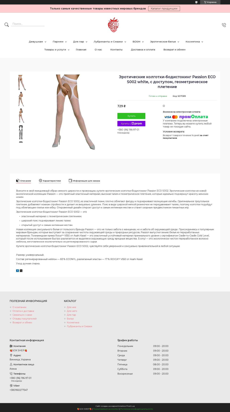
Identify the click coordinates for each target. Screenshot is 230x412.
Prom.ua (130, 406)
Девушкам (36, 41)
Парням (58, 41)
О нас (98, 49)
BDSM (136, 41)
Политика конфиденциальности (136, 409)
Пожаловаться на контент (106, 409)
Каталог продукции (164, 8)
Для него (72, 311)
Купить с (131, 123)
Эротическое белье (163, 41)
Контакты (116, 49)
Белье (70, 318)
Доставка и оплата (143, 49)
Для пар (78, 41)
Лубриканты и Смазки (108, 41)
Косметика (193, 41)
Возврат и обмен (174, 49)
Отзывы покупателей (24, 318)
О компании (19, 307)
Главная (81, 49)
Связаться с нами (22, 314)
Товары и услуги (55, 49)
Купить (131, 116)
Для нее (71, 307)
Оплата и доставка (23, 311)
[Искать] (6, 25)
